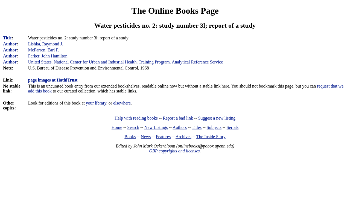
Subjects (214, 127)
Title (7, 38)
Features (163, 136)
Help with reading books (136, 118)
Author (10, 44)
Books (130, 136)
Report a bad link (178, 118)
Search (133, 127)
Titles (197, 127)
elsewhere (122, 103)
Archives (183, 136)
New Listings (156, 127)
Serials (233, 127)
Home (117, 127)
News (146, 136)
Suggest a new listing (216, 118)
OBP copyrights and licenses (174, 151)
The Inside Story (211, 136)
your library (96, 103)
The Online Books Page (174, 11)
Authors (180, 127)
